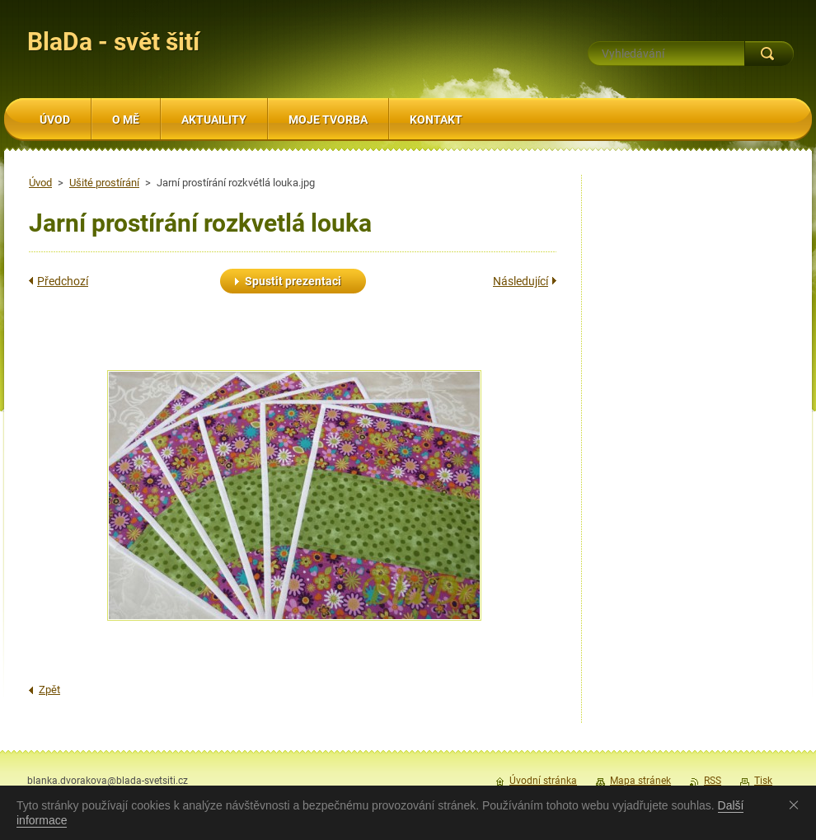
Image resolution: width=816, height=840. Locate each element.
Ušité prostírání (104, 182)
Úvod (40, 182)
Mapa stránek (640, 780)
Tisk (763, 780)
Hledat (769, 53)
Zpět (49, 689)
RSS (712, 780)
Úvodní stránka (543, 780)
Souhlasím (797, 805)
